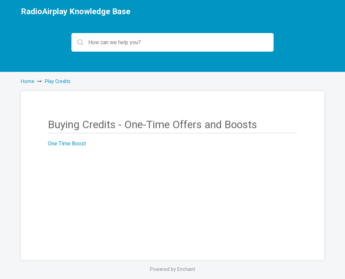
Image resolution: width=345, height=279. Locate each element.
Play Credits (57, 81)
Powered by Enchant (172, 269)
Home (27, 81)
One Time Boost (67, 143)
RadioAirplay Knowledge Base (75, 11)
